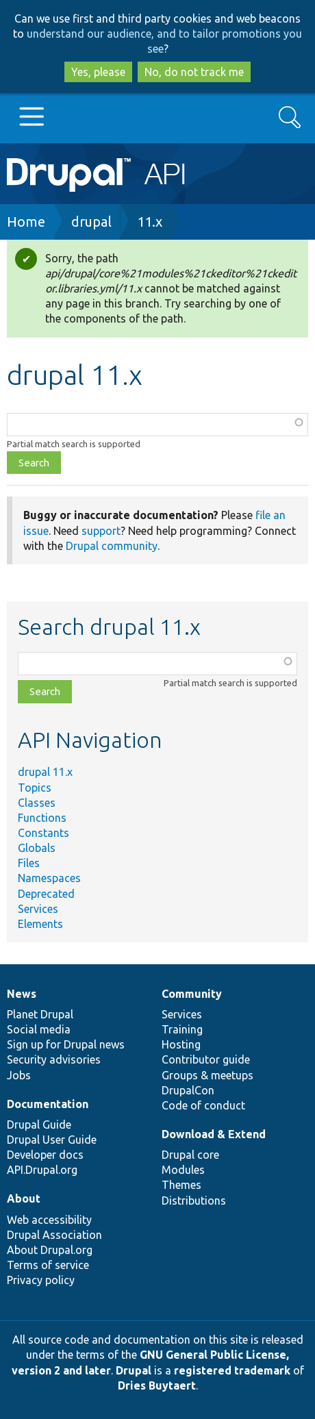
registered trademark (232, 1370)
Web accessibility (49, 1220)
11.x (149, 221)
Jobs (19, 1075)
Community (192, 994)
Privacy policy (41, 1280)
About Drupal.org (49, 1250)
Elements (40, 924)
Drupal (133, 1370)
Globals (36, 848)
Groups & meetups (207, 1075)
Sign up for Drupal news (66, 1044)
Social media (39, 1029)
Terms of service (48, 1265)
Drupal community (112, 546)
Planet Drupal (40, 1014)
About (23, 1198)
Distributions (194, 1200)
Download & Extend (214, 1134)
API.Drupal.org (42, 1170)
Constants (43, 833)
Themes (181, 1185)
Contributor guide (206, 1059)
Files (29, 863)
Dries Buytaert (157, 1385)
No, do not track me (194, 72)
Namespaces (49, 878)
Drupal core (190, 1154)
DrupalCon (188, 1090)
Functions (42, 818)
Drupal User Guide (52, 1139)
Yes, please (98, 72)
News (21, 994)
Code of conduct (203, 1105)
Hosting (181, 1044)
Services (38, 909)
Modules (183, 1170)
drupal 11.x (45, 772)
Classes (36, 802)
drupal (91, 221)
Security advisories (54, 1059)
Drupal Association (54, 1235)
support (101, 531)
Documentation (47, 1104)
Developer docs (45, 1154)
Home (26, 221)
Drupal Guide (39, 1124)
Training (182, 1029)
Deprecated (46, 894)
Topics (34, 787)
